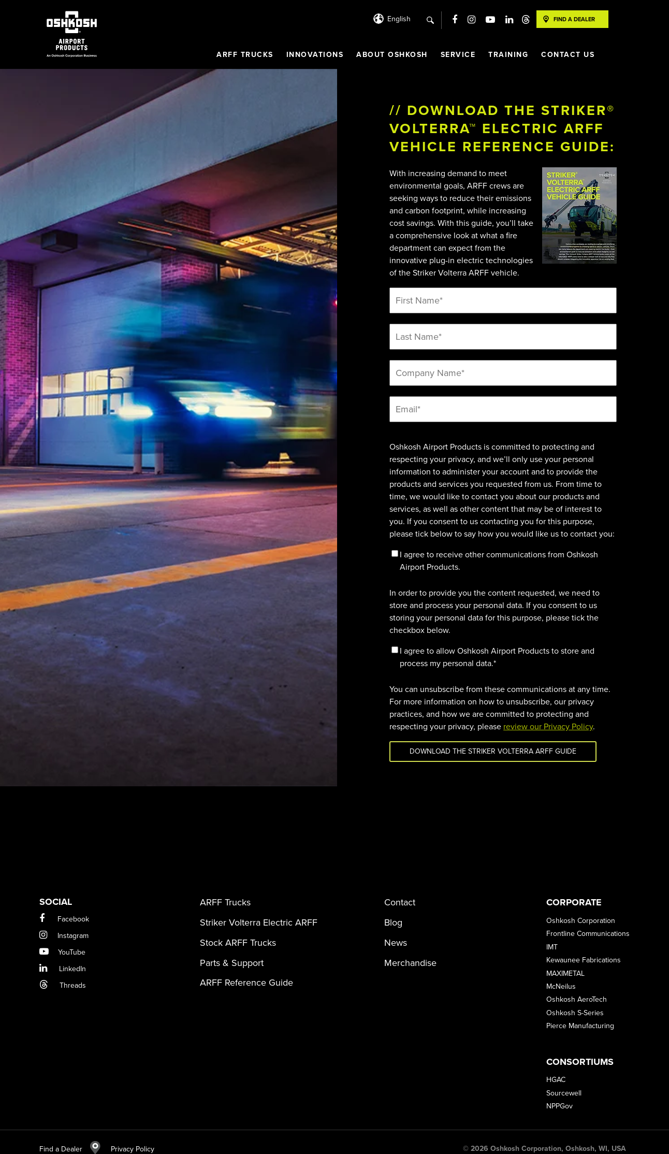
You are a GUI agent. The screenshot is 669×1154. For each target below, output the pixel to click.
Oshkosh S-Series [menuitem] (575, 999)
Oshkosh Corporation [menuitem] (580, 907)
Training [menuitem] (508, 54)
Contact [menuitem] (399, 889)
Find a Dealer (69, 1136)
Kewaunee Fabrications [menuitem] (583, 947)
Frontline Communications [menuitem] (588, 920)
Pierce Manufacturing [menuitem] (580, 1012)
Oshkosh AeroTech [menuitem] (576, 986)
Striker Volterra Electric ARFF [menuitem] (258, 909)
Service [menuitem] (458, 54)
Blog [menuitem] (393, 909)
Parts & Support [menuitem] (232, 950)
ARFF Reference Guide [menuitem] (246, 969)
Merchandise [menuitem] (410, 950)
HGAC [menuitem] (555, 1066)
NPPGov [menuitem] (559, 1093)
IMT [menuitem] (552, 934)
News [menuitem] (395, 929)
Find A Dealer (574, 19)
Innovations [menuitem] (315, 54)
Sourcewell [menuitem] (563, 1080)
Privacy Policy (127, 1136)
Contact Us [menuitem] (567, 54)
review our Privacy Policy (548, 726)
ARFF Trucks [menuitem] (244, 54)
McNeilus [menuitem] (561, 973)
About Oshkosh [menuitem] (392, 54)
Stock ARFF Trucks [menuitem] (238, 929)
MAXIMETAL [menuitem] (565, 960)
